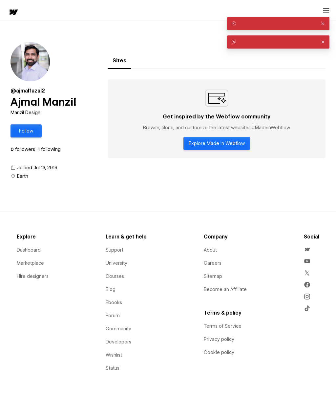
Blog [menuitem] (111, 289)
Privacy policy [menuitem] (219, 339)
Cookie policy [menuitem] (219, 352)
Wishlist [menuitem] (114, 355)
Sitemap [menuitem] (213, 276)
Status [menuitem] (112, 368)
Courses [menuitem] (115, 276)
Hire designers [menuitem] (33, 276)
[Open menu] (326, 10)
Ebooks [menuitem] (114, 302)
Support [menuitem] (114, 250)
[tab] (119, 60)
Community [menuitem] (118, 328)
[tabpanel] (217, 119)
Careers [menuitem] (212, 263)
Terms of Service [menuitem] (223, 326)
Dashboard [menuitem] (29, 250)
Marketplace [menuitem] (30, 263)
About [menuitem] (210, 250)
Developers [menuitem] (118, 341)
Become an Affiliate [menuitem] (225, 289)
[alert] (278, 23)
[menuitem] (307, 249)
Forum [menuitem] (113, 315)
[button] (26, 130)
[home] (13, 12)
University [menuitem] (116, 263)
